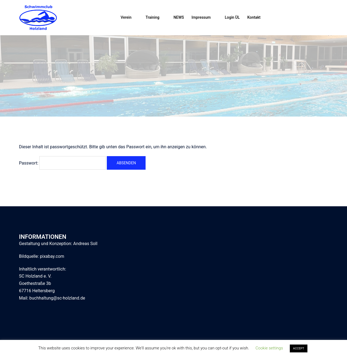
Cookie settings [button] (269, 348)
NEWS (179, 17)
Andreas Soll (85, 243)
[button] (326, 17)
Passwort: (62, 163)
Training (152, 17)
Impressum (201, 17)
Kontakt (254, 17)
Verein (126, 17)
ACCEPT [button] (298, 348)
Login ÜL (232, 17)
